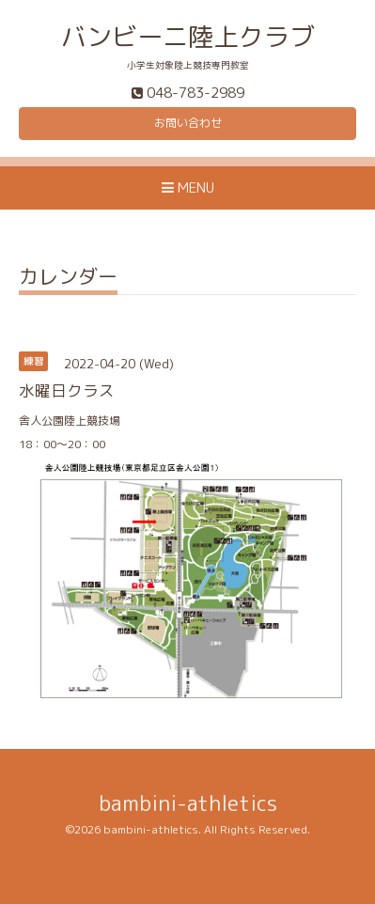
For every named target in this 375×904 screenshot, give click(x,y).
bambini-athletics (188, 803)
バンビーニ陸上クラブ (188, 37)
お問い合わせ (188, 123)
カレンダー (68, 278)
